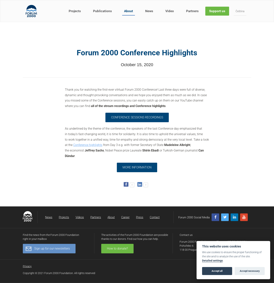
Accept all (217, 271)
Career (125, 217)
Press (139, 217)
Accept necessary (250, 271)
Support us (217, 11)
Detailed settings (212, 260)
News (149, 11)
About (128, 11)
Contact (155, 217)
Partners (192, 11)
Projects (75, 11)
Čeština (240, 11)
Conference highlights (87, 145)
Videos (80, 217)
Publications (102, 11)
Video (169, 11)
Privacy (27, 266)
